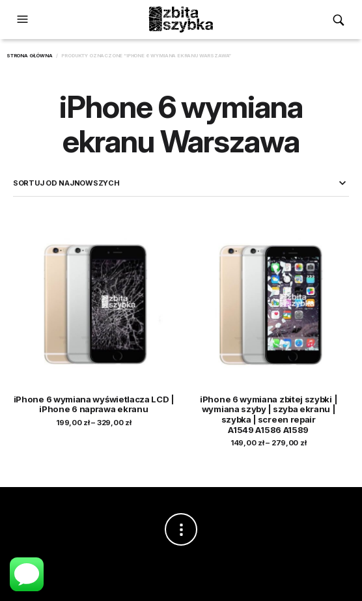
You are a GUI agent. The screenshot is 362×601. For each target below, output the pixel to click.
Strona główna (30, 56)
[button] (24, 19)
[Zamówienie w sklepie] (181, 183)
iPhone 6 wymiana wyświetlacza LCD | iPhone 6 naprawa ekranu (94, 404)
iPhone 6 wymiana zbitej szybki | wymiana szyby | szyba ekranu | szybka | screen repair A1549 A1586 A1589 (268, 414)
